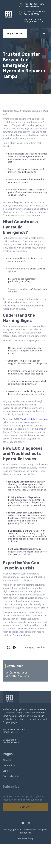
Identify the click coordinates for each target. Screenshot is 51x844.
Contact (6, 771)
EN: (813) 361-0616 (32, 19)
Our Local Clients (11, 776)
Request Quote (15, 33)
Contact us (18, 638)
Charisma (27, 832)
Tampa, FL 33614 (31, 14)
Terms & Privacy (25, 838)
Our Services (9, 765)
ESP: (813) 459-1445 (33, 22)
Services (40, 647)
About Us (7, 760)
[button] (44, 33)
